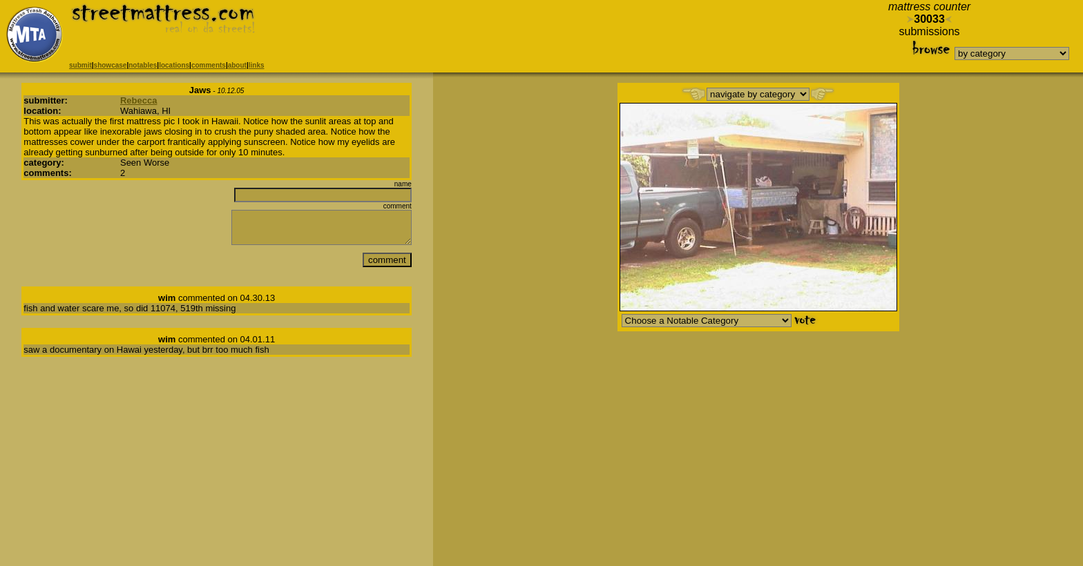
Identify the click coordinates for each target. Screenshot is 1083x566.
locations (174, 65)
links (257, 65)
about (237, 65)
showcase (110, 65)
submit (80, 65)
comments (208, 65)
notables (142, 65)
